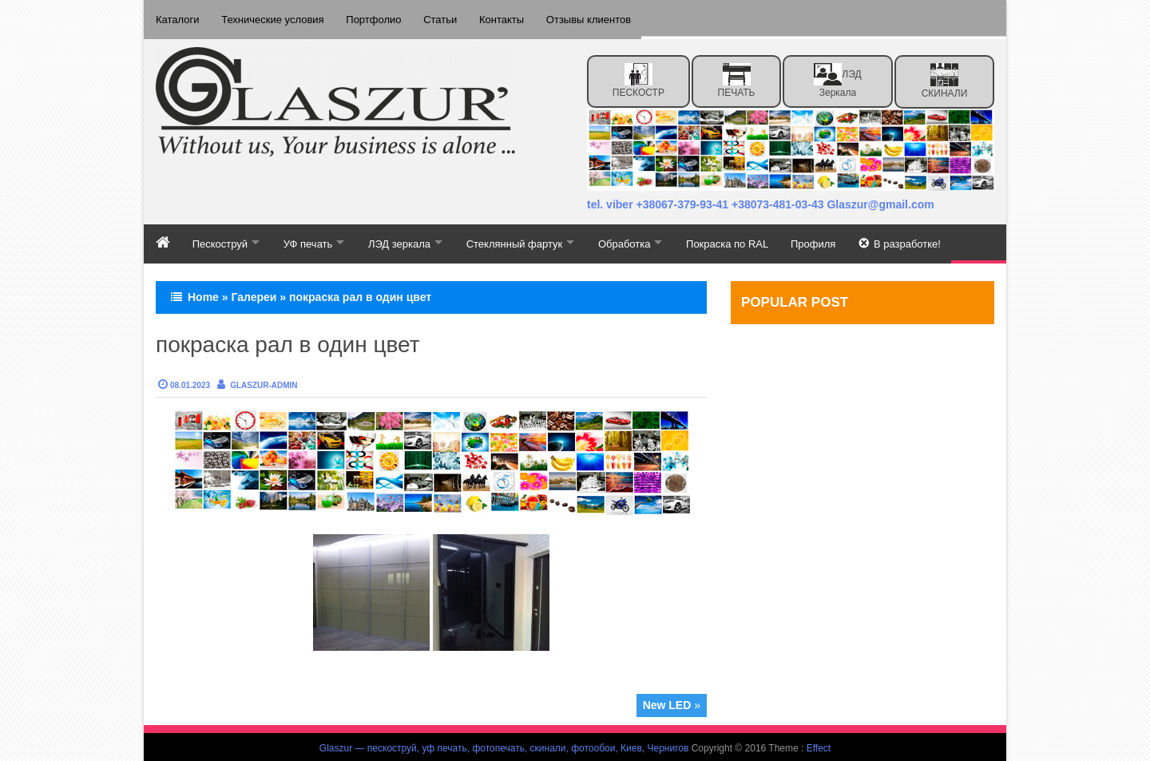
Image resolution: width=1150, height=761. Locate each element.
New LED (667, 702)
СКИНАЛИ (945, 78)
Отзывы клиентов (597, 18)
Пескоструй (221, 240)
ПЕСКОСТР (638, 78)
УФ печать (314, 240)
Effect (819, 745)
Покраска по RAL (750, 240)
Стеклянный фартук (529, 240)
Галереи (253, 294)
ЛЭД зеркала (837, 78)
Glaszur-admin (263, 383)
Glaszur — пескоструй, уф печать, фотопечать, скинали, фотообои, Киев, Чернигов (504, 745)
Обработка (643, 240)
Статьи (445, 18)
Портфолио (377, 18)
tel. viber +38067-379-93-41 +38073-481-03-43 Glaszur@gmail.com (760, 202)
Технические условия (275, 18)
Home (203, 294)
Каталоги (178, 18)
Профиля (838, 240)
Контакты (508, 18)
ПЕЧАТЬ (736, 78)
